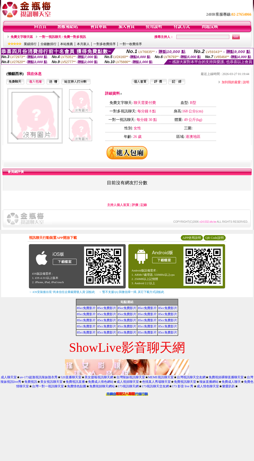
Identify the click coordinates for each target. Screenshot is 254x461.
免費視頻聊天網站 (102, 386)
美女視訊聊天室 (51, 382)
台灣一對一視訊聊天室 (48, 386)
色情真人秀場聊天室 (156, 382)
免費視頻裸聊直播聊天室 (226, 377)
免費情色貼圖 (76, 386)
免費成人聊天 (231, 382)
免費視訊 (30, 382)
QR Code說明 (214, 238)
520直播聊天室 (71, 377)
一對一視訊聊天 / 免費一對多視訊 (62, 37)
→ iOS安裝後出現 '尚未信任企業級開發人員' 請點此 (62, 291)
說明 (246, 82)
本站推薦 (66, 44)
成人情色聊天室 (208, 386)
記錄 (144, 205)
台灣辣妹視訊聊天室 (130, 377)
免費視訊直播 (75, 382)
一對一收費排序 (131, 44)
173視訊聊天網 (128, 386)
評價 (135, 205)
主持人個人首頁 (118, 205)
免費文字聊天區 (22, 37)
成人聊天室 (9, 377)
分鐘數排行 (48, 44)
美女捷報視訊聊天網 (99, 377)
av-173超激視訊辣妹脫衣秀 (38, 377)
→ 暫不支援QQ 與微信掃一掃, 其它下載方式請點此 (131, 291)
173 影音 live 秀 (183, 386)
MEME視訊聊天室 (161, 377)
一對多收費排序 (104, 44)
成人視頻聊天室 (128, 382)
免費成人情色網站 (100, 382)
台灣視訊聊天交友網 (191, 377)
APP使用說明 (191, 238)
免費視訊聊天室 (185, 382)
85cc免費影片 (86, 308)
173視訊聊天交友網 (155, 386)
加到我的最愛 (231, 82)
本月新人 (83, 44)
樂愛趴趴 (228, 386)
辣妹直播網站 (208, 382)
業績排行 (30, 44)
